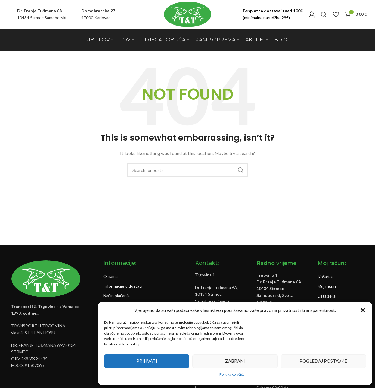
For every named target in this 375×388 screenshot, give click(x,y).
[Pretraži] (324, 14)
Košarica (325, 276)
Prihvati (146, 361)
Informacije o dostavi (122, 286)
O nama (110, 276)
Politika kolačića (232, 374)
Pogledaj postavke (323, 361)
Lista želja (327, 295)
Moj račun (327, 286)
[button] (363, 310)
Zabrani (235, 361)
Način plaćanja (116, 295)
